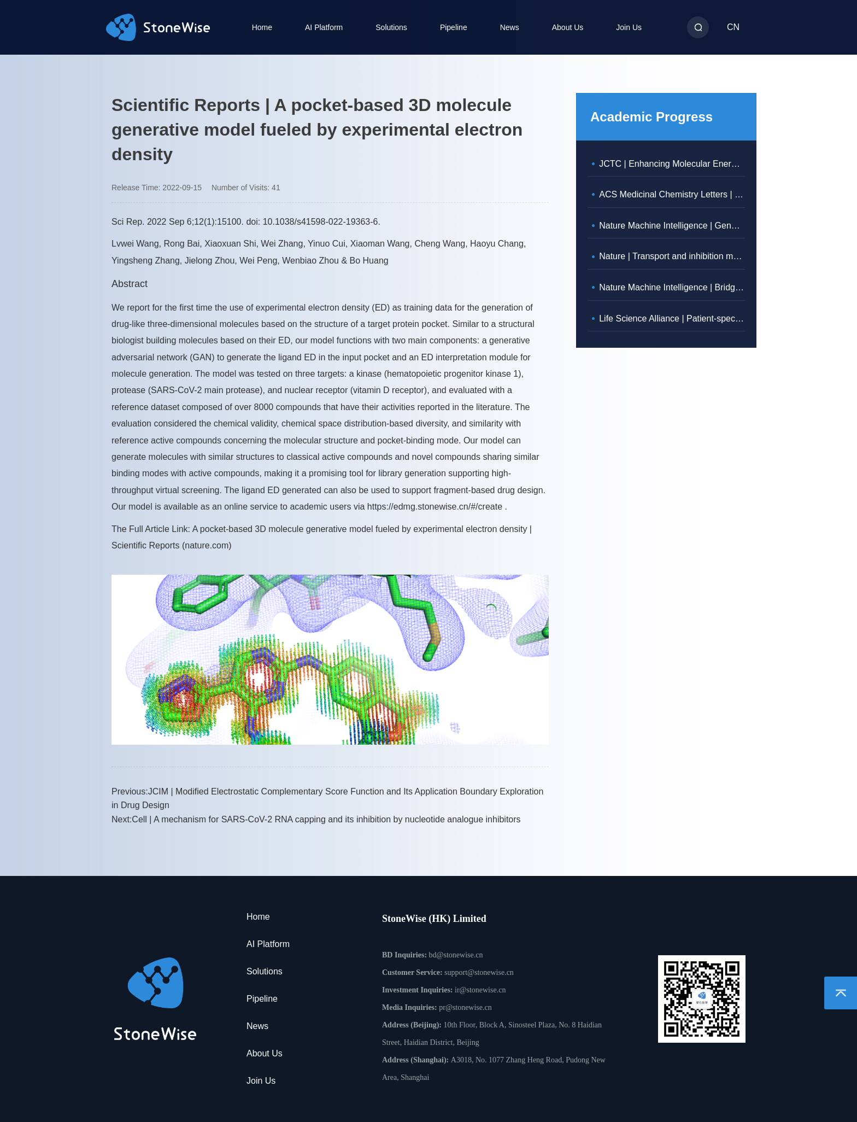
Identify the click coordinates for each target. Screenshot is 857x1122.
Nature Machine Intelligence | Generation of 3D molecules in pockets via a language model (671, 225)
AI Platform (324, 27)
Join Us (629, 27)
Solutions (391, 27)
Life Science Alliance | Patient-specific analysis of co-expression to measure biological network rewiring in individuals (671, 318)
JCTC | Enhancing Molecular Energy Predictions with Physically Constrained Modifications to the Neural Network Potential (671, 163)
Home (262, 27)
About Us (568, 27)
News (509, 27)
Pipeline (453, 27)
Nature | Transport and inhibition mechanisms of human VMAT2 (671, 256)
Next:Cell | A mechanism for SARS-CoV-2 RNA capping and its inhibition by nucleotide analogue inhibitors (316, 819)
